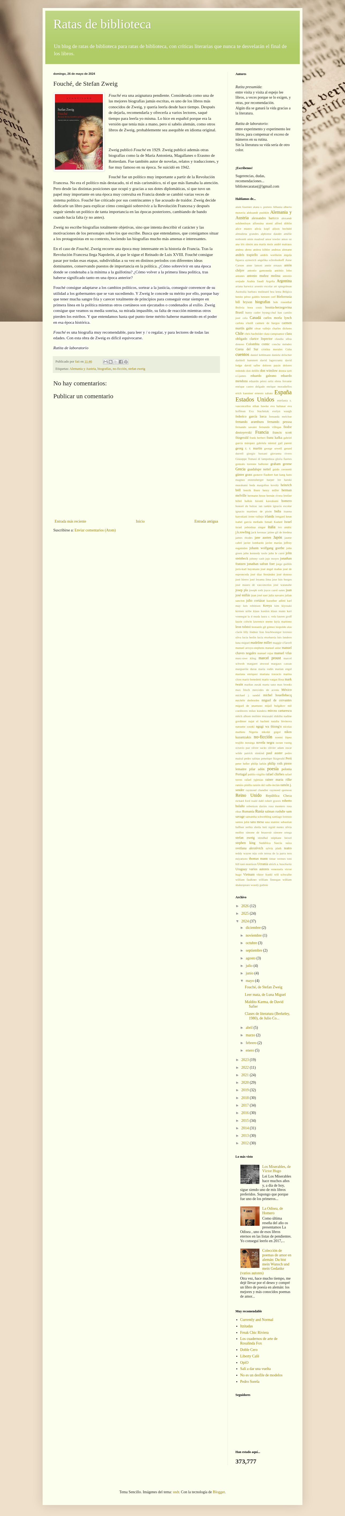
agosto (251, 958)
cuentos (242, 354)
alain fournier (243, 206)
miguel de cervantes (277, 700)
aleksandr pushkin (258, 212)
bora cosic (255, 307)
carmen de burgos (267, 323)
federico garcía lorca (251, 416)
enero (250, 1050)
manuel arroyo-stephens (249, 647)
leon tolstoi (243, 627)
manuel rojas (265, 653)
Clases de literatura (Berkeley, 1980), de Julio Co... (267, 1016)
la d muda (254, 616)
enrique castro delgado (250, 386)
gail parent (285, 443)
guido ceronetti (282, 469)
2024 (245, 921)
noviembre (254, 935)
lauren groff (284, 616)
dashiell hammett (246, 360)
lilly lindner (250, 632)
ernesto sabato (264, 393)
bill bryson (243, 302)
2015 (245, 1121)
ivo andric (285, 527)
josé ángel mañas (271, 569)
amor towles (272, 239)
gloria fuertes (283, 458)
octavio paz (242, 747)
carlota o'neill (244, 323)
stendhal (263, 837)
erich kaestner (244, 393)
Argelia (270, 281)
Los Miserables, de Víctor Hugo (276, 1169)
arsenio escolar (263, 286)
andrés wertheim (271, 254)
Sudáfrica (265, 842)
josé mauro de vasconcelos (253, 584)
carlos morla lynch (278, 318)
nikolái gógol (271, 731)
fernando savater (246, 427)
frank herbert (257, 437)
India (277, 511)
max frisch (242, 689)
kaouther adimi (276, 600)
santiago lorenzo (282, 816)
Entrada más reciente (70, 521)
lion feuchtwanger (270, 632)
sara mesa (257, 822)
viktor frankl (264, 874)
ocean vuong (284, 742)
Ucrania (262, 864)
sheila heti (260, 827)
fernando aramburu (249, 422)
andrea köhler (261, 249)
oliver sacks (259, 747)
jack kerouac (259, 532)
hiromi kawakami (266, 500)
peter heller (242, 763)
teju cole (257, 853)
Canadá (255, 318)
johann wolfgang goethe (266, 548)
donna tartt (285, 370)
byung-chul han (272, 312)
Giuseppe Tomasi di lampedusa (254, 458)
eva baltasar (278, 406)
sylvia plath (274, 848)
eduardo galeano (263, 376)
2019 (245, 1090)
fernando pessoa (279, 422)
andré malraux (283, 244)
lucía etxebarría (266, 637)
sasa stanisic (272, 822)
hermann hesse (256, 495)
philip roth (275, 763)
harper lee (274, 479)
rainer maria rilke (278, 779)
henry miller (270, 490)
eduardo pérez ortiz (261, 381)
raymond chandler (257, 790)
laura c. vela (268, 616)
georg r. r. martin (248, 448)
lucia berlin (249, 637)
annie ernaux (273, 265)
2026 (245, 906)
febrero (251, 1043)
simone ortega (283, 832)
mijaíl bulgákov (275, 705)
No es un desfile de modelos (261, 1375)
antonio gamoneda (260, 270)
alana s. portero (262, 206)
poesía (273, 768)
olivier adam (276, 747)
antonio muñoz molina (263, 276)
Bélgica (287, 291)
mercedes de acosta (265, 689)
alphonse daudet (271, 233)
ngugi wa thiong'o (269, 726)
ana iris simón (244, 244)
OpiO (244, 1363)
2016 (245, 1113)
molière (256, 716)
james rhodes (244, 537)
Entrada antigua (206, 521)
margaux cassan (281, 663)
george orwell (273, 448)
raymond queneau (281, 790)
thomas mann (258, 859)
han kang (279, 474)
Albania (277, 206)
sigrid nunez (276, 827)
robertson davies (256, 806)
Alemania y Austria (83, 369)
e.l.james (240, 375)
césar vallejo (262, 328)
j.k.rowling (242, 532)
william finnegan (269, 879)
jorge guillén (284, 563)
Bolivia (239, 307)
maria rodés (265, 669)
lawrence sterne (262, 621)
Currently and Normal (256, 1320)
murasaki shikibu (272, 716)
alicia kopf (262, 228)
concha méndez (282, 344)
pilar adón (256, 769)
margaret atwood (258, 663)
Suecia (278, 842)
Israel (288, 522)
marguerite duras (246, 669)
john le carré (276, 553)
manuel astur (273, 647)
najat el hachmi (258, 721)
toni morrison (248, 864)
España (283, 392)
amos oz (287, 239)
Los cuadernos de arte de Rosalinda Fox (259, 1341)
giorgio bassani (257, 453)
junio (250, 973)
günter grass (243, 474)
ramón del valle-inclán (266, 785)
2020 (245, 1083)
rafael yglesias (254, 779)
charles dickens (282, 328)
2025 (245, 913)
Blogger (219, 1492)
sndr (176, 1492)
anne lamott (254, 265)
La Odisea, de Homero (272, 1210)
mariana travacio (270, 674)
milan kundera (258, 710)
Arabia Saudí (255, 281)
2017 (245, 1105)
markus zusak (252, 684)
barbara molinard (258, 291)
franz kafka (274, 437)
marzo (251, 1035)
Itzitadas (246, 1326)
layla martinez (283, 621)
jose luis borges (282, 579)
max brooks (284, 684)
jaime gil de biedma (280, 532)
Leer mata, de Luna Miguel (265, 995)
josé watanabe (282, 584)
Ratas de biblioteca (102, 24)
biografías (104, 369)
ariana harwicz (244, 286)
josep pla (241, 590)
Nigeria (253, 731)
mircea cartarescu (280, 711)
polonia (287, 769)
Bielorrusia (284, 297)
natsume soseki (244, 726)
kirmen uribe (243, 611)
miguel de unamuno (248, 705)
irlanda (269, 516)
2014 (245, 1128)
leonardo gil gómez (263, 626)
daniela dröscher (282, 354)
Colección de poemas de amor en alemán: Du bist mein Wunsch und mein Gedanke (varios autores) (265, 1262)
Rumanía (248, 811)
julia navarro (276, 595)
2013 (245, 1136)
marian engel (283, 669)
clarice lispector (261, 339)
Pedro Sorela (250, 1382)
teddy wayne (243, 853)
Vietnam (249, 874)
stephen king (245, 843)
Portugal (241, 774)
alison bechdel (282, 228)
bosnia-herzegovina (278, 307)
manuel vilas (283, 653)
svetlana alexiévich (249, 848)
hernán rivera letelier (279, 495)
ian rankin (265, 506)
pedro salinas (252, 758)
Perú (289, 758)
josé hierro (242, 579)
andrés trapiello (246, 255)
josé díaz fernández (262, 574)
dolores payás (271, 365)
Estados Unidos (254, 399)
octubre (252, 943)
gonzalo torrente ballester (251, 463)
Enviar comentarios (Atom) (95, 530)
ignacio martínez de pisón (253, 511)
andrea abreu (243, 249)
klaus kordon (261, 611)
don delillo (252, 370)
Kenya (267, 606)
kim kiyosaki (283, 605)
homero (287, 501)
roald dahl (257, 800)
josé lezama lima (260, 579)
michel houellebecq (277, 695)
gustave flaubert (263, 474)
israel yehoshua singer (250, 527)
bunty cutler (253, 312)
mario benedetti (251, 679)
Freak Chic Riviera (254, 1333)
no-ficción (120, 369)
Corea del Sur (246, 349)
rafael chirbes (275, 774)
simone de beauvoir (259, 832)
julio (249, 966)
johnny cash (256, 558)
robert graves (273, 800)
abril (249, 1028)
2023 (245, 1060)
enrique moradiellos (279, 386)
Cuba (288, 349)
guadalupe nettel (259, 469)
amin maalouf (255, 239)
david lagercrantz (271, 360)
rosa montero (276, 806)
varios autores (259, 869)
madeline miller (261, 643)
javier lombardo (254, 542)
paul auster (274, 753)
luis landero (284, 637)
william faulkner (246, 879)
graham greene (281, 464)
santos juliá (242, 822)
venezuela (277, 869)
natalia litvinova (281, 721)
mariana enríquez (246, 674)
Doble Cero (249, 1350)
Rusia (259, 811)
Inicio (140, 521)
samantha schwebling (258, 816)
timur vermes (277, 858)
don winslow (269, 371)
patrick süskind (254, 753)
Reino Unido (248, 795)
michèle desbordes (247, 700)
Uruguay (241, 869)
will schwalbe (283, 874)
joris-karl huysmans (247, 569)
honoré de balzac (246, 506)
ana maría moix (263, 244)
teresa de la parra (275, 853)
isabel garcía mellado (249, 521)
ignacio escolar (282, 506)
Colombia (253, 344)
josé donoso (284, 574)
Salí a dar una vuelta (255, 1369)
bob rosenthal (282, 302)
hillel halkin (243, 500)
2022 (245, 1068)
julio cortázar (255, 600)
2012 (245, 1143)
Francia (262, 432)
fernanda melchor (280, 416)
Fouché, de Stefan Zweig (263, 987)
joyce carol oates (274, 590)
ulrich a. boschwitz (280, 864)
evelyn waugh (282, 411)
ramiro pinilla (243, 785)
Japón (277, 537)
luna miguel (242, 642)
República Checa (279, 796)
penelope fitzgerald (272, 758)
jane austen (263, 537)
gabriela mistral (266, 443)
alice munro (243, 228)
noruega (250, 742)
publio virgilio (256, 774)
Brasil (239, 312)
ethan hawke (261, 406)
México (287, 690)
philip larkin (258, 763)
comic (265, 344)
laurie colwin (243, 621)
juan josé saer (259, 595)
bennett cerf (268, 296)
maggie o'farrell (282, 642)
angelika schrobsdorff (270, 260)
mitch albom (243, 716)
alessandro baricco (265, 218)
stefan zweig (136, 369)
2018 (245, 1098)
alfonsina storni (263, 223)
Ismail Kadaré (274, 521)
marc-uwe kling (245, 658)
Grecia (240, 469)
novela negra (265, 742)
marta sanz (269, 684)
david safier (252, 365)
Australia (240, 291)
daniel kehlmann (260, 354)
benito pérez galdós (247, 296)
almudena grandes (246, 233)
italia (271, 527)
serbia (249, 827)
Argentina (284, 281)
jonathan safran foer (261, 564)
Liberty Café (249, 1356)
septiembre (254, 950)
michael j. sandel (247, 695)
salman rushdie (275, 811)
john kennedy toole (255, 553)
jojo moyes (272, 558)
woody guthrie (259, 884)
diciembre (253, 928)
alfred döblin (283, 223)
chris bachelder (254, 333)
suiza (289, 842)
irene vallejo (256, 516)
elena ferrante (283, 381)
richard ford (242, 800)
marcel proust (269, 658)
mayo (250, 981)
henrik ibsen (251, 490)
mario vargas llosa (273, 679)
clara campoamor (274, 333)
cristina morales (271, 349)
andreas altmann (281, 249)
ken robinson (252, 605)
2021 (245, 1075)
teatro (288, 848)
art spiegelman (283, 286)
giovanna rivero (281, 453)
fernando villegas (270, 427)
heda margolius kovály (264, 485)
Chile (239, 333)
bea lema (275, 291)
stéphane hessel (281, 837)
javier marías (273, 542)
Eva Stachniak (259, 411)
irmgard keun (283, 516)
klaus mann (278, 611)
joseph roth (256, 590)
